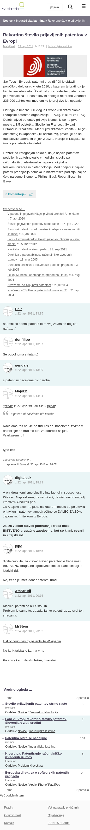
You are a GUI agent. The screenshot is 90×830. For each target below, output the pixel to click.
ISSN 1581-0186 (59, 823)
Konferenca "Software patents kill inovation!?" (37, 290)
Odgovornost (12, 815)
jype (18, 546)
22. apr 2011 (25, 46)
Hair (18, 309)
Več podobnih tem (12, 795)
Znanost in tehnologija (43, 712)
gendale (22, 365)
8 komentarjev (16, 194)
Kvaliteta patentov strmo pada (27, 249)
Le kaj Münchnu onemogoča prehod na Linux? (37, 275)
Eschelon (10, 761)
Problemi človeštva (30, 765)
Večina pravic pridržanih (63, 807)
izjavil (51, 406)
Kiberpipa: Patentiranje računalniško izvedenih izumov (33, 755)
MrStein (21, 626)
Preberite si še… (14, 209)
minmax (10, 742)
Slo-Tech (9, 81)
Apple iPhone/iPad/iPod (44, 784)
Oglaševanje (56, 815)
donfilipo (22, 339)
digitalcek (23, 478)
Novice (22, 712)
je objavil (68, 81)
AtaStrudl (23, 591)
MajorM (21, 391)
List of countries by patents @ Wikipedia (32, 641)
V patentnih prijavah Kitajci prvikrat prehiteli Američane (43, 213)
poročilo (9, 86)
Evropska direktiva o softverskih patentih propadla (40, 265)
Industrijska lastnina (60, 46)
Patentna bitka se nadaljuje (26, 738)
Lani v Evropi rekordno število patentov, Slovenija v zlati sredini (36, 720)
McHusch (10, 707)
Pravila (8, 807)
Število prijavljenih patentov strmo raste (33, 224)
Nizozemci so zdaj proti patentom (29, 285)
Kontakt (9, 823)
